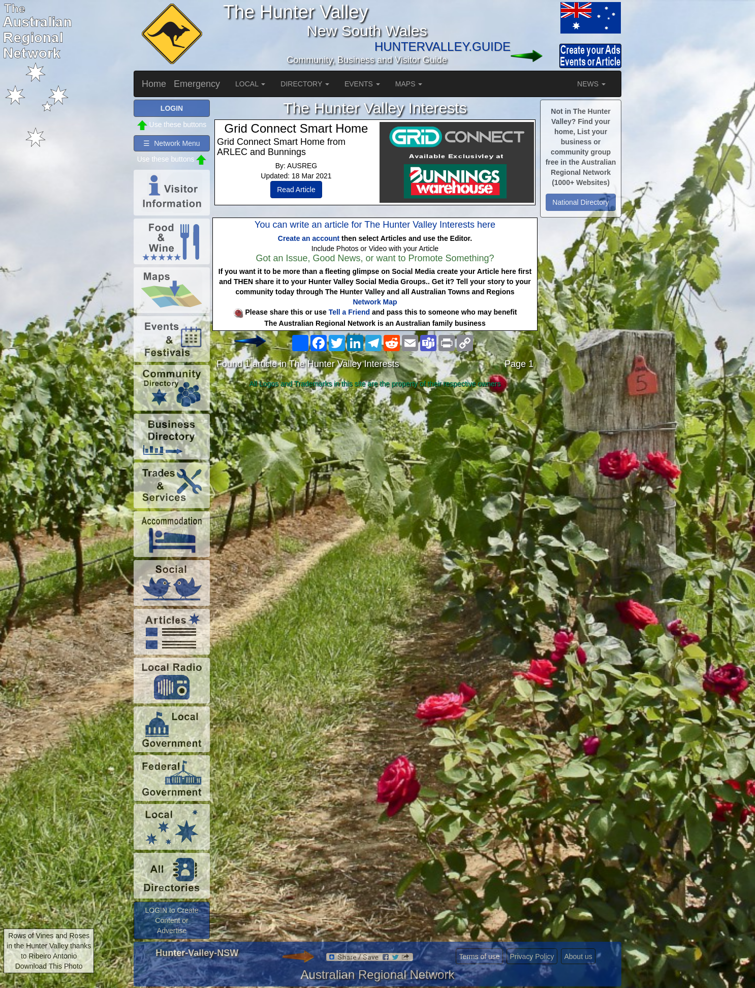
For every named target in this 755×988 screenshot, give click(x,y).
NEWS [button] (591, 84)
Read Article (296, 190)
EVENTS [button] (362, 84)
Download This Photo (49, 966)
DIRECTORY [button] (304, 84)
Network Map (375, 302)
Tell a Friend (349, 312)
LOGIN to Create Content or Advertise (171, 920)
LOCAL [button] (250, 84)
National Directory (580, 202)
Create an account (308, 238)
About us (578, 956)
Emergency (197, 84)
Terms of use (479, 956)
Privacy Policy (532, 956)
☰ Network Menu (171, 143)
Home (154, 84)
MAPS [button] (409, 84)
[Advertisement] (375, 472)
